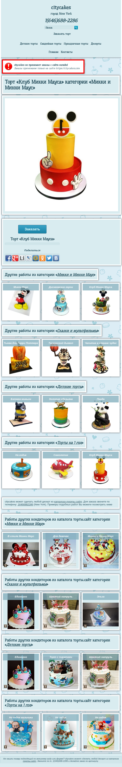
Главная (53, 51)
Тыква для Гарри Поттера (21, 343)
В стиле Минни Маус (21, 536)
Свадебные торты (50, 43)
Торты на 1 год (69, 442)
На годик (20, 455)
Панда (101, 399)
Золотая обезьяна (61, 399)
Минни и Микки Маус (101, 536)
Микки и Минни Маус (75, 274)
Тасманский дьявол (60, 343)
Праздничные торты (76, 43)
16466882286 (25, 504)
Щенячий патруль (60, 596)
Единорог (21, 596)
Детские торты (29, 43)
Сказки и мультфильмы (77, 330)
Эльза (100, 596)
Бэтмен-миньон (21, 399)
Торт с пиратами (61, 657)
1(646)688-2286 (61, 20)
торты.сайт (29, 761)
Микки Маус (21, 287)
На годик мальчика (21, 717)
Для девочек (61, 536)
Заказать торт (62, 33)
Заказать (32, 229)
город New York (61, 13)
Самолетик (60, 455)
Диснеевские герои (61, 287)
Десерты (96, 43)
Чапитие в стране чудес (101, 343)
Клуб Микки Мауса (100, 287)
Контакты (66, 51)
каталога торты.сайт (68, 501)
